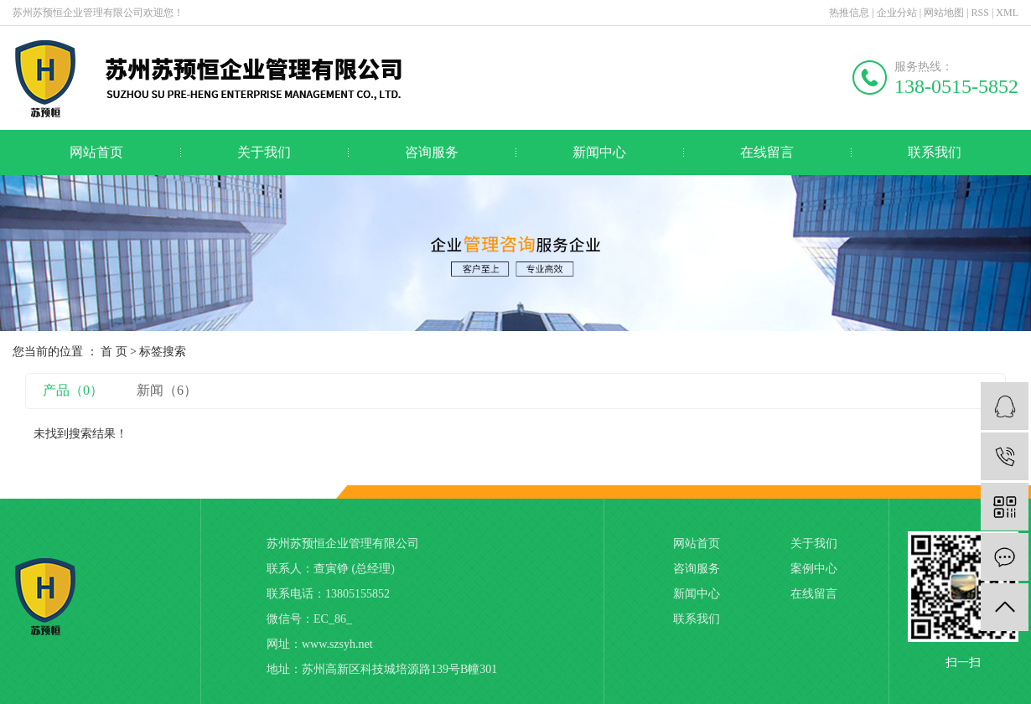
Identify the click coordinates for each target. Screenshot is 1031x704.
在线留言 (767, 152)
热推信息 (849, 12)
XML (1007, 12)
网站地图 (944, 12)
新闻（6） (167, 390)
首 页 (114, 351)
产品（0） (73, 390)
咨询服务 (432, 152)
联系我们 (934, 152)
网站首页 (96, 152)
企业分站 (897, 12)
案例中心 (813, 568)
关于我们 (264, 152)
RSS (980, 12)
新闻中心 (599, 152)
